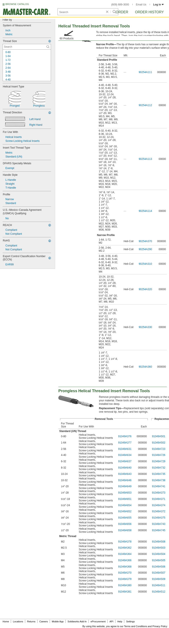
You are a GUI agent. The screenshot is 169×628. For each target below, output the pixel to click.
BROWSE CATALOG (17, 4)
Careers (43, 621)
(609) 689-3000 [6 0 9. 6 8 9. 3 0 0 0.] (120, 4)
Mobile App (58, 621)
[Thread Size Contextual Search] (27, 47)
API (111, 621)
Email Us (141, 4)
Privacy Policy (160, 626)
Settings (130, 621)
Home (6, 621)
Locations (18, 621)
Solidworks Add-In (77, 621)
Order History (149, 12)
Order (122, 12)
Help (119, 621)
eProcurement (98, 621)
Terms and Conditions (135, 626)
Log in (158, 4)
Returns (31, 621)
